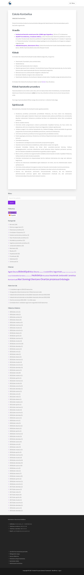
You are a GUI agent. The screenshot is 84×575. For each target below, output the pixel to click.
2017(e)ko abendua (15, 487)
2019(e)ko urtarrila (15, 460)
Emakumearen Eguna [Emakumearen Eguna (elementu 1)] (70, 272)
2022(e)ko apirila (14, 378)
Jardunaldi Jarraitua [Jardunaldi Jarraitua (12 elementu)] (67, 275)
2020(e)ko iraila (14, 423)
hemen (44, 82)
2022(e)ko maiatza (15, 375)
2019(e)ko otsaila (15, 457)
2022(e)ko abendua (15, 367)
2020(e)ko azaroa (15, 418)
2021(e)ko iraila (14, 396)
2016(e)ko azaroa (15, 508)
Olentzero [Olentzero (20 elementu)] (35, 279)
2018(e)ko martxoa (15, 481)
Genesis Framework (46, 570)
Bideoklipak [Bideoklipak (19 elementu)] (24, 271)
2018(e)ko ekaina (15, 473)
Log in (59, 570)
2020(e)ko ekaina (15, 428)
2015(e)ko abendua (15, 510)
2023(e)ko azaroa (15, 349)
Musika (12, 251)
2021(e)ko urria (14, 394)
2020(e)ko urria (14, 420)
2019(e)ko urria (14, 444)
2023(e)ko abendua (15, 346)
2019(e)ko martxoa (15, 455)
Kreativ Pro (35, 570)
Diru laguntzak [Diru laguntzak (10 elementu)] (56, 271)
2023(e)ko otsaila (15, 362)
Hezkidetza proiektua (16, 240)
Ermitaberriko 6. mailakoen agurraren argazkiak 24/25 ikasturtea (28, 302)
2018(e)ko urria (14, 468)
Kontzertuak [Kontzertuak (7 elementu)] (13, 279)
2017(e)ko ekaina (15, 495)
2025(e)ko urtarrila (15, 330)
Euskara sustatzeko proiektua (18, 235)
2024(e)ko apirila (14, 336)
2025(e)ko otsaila (15, 328)
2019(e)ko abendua (15, 439)
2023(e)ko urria (14, 351)
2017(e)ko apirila (14, 497)
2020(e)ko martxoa (15, 434)
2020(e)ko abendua (15, 415)
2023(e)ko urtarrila (15, 365)
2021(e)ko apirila (14, 404)
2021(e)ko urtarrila (15, 412)
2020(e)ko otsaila (15, 436)
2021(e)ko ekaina (15, 399)
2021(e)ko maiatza (15, 402)
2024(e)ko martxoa (15, 338)
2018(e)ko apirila (14, 479)
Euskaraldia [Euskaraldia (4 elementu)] (15, 276)
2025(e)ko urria (14, 312)
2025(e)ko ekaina (15, 320)
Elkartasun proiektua (16, 230)
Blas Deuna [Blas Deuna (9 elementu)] (34, 272)
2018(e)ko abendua (15, 463)
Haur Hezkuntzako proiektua (18, 238)
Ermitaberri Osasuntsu (16, 232)
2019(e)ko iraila (14, 447)
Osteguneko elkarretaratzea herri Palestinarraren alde (26, 292)
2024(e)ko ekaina (15, 333)
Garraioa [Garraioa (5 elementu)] (22, 276)
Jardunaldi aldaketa (15, 246)
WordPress (55, 570)
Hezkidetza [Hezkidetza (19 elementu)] (37, 275)
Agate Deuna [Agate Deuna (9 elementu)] (13, 272)
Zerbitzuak (13, 261)
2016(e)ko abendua (15, 505)
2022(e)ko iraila (14, 373)
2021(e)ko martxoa (15, 407)
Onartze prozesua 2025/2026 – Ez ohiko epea (23, 300)
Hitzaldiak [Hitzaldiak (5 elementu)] (45, 276)
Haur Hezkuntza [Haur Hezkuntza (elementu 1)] (28, 275)
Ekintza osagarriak (15, 227)
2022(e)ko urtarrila (15, 386)
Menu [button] (73, 3)
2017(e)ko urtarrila (15, 502)
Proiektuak (13, 256)
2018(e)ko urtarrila (15, 484)
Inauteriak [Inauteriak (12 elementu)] (54, 275)
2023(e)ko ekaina (15, 357)
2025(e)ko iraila (14, 314)
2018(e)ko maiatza (15, 476)
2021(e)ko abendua (15, 389)
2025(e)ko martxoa (15, 325)
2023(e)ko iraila (14, 354)
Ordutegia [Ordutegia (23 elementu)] (64, 279)
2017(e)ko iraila (14, 492)
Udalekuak (13, 259)
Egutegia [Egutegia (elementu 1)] (63, 272)
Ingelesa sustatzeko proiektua (18, 243)
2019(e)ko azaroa (15, 442)
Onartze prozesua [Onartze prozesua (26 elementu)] (50, 279)
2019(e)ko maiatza (15, 449)
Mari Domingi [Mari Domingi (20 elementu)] (24, 279)
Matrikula (12, 248)
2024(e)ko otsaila (15, 341)
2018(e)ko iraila (14, 471)
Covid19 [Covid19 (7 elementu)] (46, 272)
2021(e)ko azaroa (15, 391)
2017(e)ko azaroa (15, 489)
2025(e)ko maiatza (15, 322)
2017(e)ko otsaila (15, 500)
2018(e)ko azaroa (15, 465)
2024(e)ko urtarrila (15, 343)
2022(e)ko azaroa (15, 370)
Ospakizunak (13, 253)
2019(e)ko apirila (14, 452)
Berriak (12, 224)
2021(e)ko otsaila (15, 410)
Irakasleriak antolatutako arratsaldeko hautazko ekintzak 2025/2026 (30, 294)
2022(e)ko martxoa (15, 381)
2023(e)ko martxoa (15, 359)
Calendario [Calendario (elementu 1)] (41, 272)
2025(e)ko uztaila (15, 317)
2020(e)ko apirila (14, 431)
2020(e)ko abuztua (15, 426)
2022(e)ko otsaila (15, 383)
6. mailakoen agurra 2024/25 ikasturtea (21, 289)
